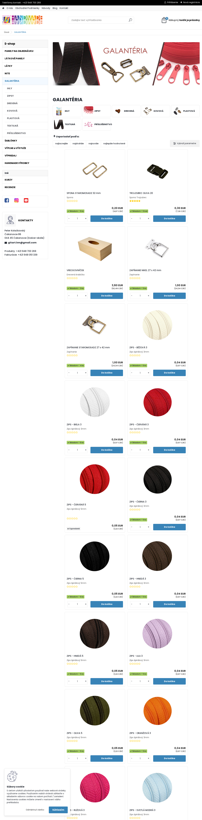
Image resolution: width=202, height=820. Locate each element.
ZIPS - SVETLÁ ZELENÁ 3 (142, 520)
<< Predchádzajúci (115, 725)
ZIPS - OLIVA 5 (137, 439)
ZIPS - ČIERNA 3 (101, 359)
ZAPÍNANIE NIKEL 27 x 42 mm (179, 195)
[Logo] (22, 20)
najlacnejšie (61, 143)
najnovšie (94, 143)
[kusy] (61, 224)
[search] (130, 21)
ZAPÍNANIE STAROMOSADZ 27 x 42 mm (70, 278)
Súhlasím (58, 810)
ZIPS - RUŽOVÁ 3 (65, 520)
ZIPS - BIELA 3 (136, 276)
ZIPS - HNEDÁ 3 (174, 359)
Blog (55, 8)
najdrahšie (78, 143)
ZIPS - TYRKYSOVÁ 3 (140, 601)
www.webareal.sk (113, 817)
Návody (46, 8)
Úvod (6, 32)
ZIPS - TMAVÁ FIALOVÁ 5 (179, 520)
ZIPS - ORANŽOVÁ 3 (176, 439)
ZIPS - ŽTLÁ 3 (118, 681)
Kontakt (64, 8)
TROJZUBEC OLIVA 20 (104, 194)
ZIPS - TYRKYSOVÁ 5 (177, 601)
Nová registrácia (191, 2)
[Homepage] (3, 8)
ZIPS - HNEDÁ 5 (64, 439)
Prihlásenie (172, 2)
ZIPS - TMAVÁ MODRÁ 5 (106, 601)
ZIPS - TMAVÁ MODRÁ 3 (69, 601)
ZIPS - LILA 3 (99, 439)
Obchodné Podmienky (27, 8)
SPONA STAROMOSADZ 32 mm (70, 195)
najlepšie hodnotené (114, 143)
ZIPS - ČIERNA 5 (138, 359)
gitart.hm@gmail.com (22, 242)
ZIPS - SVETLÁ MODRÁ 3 (106, 520)
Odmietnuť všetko (35, 809)
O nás (10, 8)
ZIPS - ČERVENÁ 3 (175, 276)
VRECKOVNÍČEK (138, 194)
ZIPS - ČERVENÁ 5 (65, 363)
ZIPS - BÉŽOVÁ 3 (101, 276)
